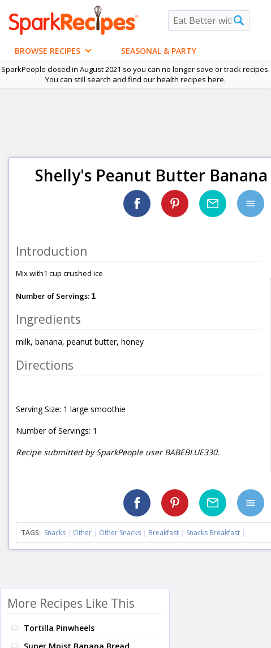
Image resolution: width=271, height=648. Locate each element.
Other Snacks (120, 532)
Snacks (55, 532)
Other (82, 532)
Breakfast (163, 532)
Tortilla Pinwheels (59, 627)
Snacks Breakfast (213, 532)
